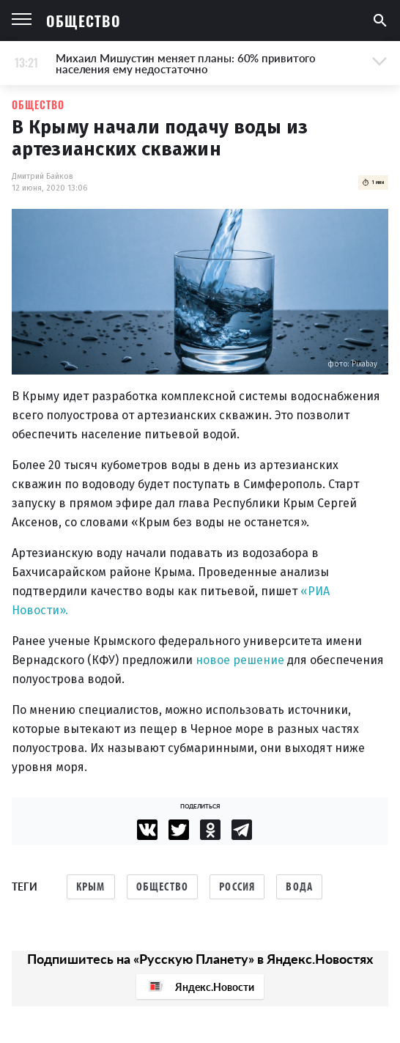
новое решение (240, 660)
